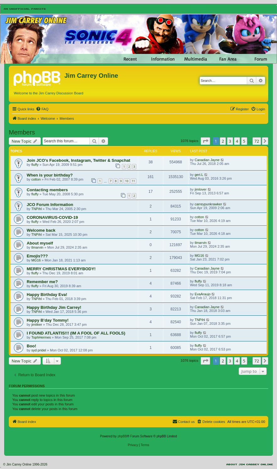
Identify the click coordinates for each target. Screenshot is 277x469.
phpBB (122, 436)
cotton (36, 179)
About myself (40, 243)
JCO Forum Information (50, 204)
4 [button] (237, 141)
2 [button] (223, 141)
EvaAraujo (203, 294)
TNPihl (36, 209)
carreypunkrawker (208, 204)
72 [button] (256, 141)
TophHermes (41, 337)
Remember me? (42, 281)
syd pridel (38, 350)
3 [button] (230, 141)
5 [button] (244, 141)
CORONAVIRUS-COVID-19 (52, 217)
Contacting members (47, 189)
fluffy (35, 164)
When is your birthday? (50, 175)
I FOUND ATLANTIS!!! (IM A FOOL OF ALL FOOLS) (76, 333)
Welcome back (41, 230)
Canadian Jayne (207, 160)
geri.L (199, 175)
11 (133, 181)
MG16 (36, 260)
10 (126, 181)
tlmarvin (37, 247)
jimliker (36, 324)
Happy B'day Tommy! (47, 320)
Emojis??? (37, 256)
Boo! (31, 346)
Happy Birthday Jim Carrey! (54, 307)
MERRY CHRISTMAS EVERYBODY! (61, 268)
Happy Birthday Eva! (47, 294)
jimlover (201, 189)
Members (22, 132)
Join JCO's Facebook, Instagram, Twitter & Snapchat (78, 160)
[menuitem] (42, 109)
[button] (205, 141)
